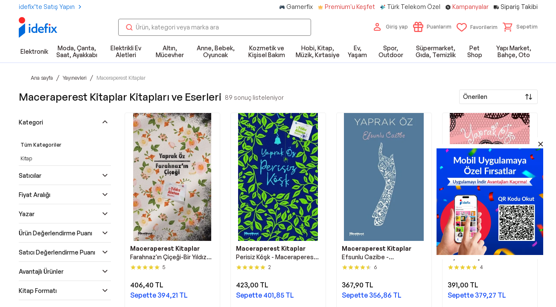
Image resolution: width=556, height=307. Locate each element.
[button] (520, 27)
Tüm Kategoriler (40, 145)
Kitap (26, 158)
